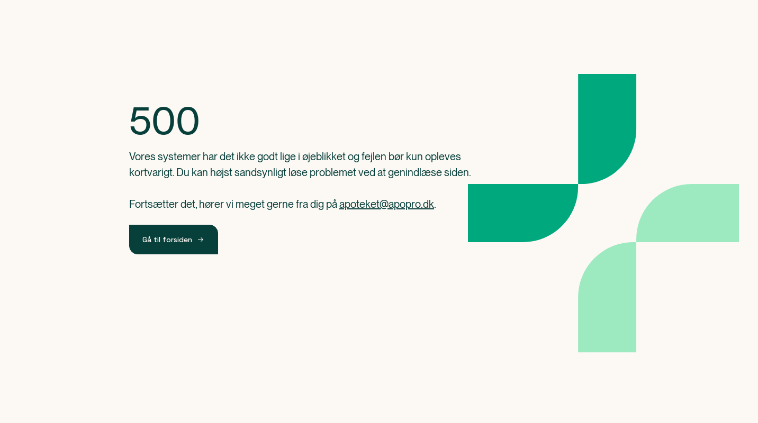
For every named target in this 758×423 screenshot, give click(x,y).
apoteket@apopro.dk (386, 204)
